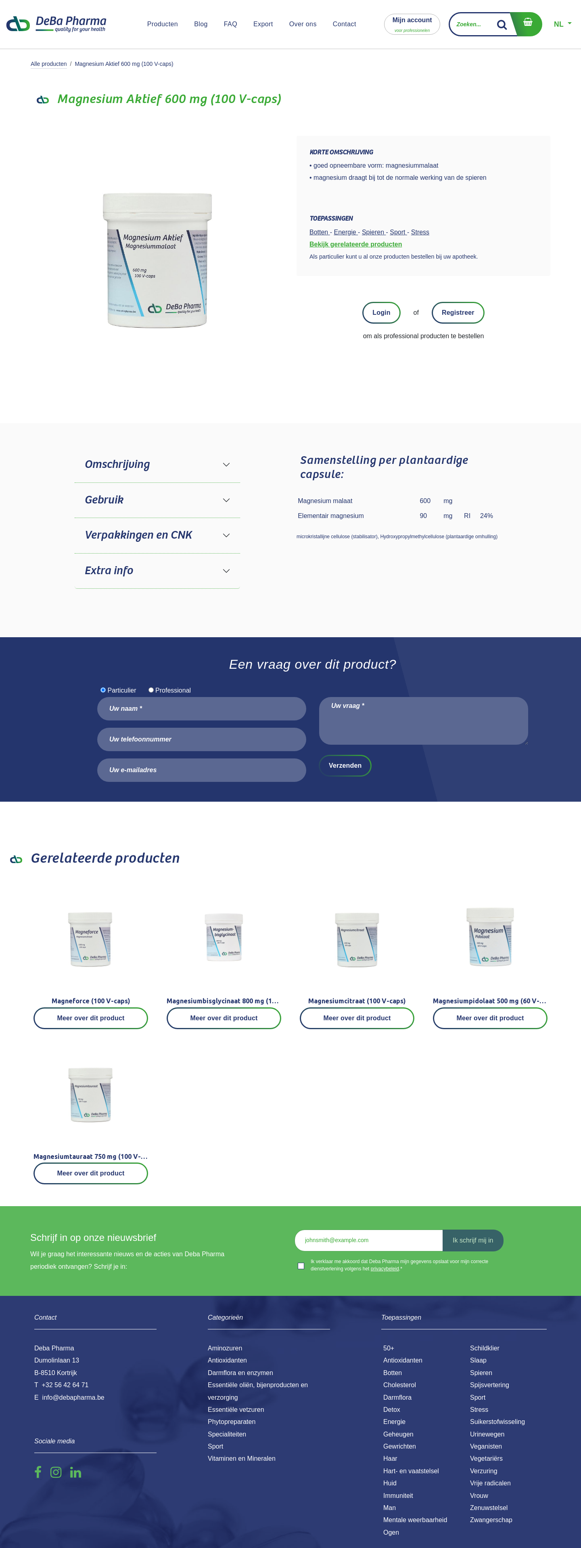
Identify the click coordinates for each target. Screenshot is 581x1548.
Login (381, 312)
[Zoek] (502, 24)
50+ (388, 1348)
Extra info (108, 570)
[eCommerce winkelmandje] (525, 24)
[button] (412, 24)
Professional (173, 690)
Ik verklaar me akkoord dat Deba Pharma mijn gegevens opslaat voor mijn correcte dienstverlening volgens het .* (399, 1265)
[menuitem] (163, 24)
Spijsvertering (489, 1385)
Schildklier (484, 1348)
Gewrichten (399, 1446)
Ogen (391, 1532)
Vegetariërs (486, 1458)
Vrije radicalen (490, 1483)
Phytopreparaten (231, 1421)
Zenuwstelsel (489, 1507)
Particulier (121, 690)
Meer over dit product (91, 1018)
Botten (392, 1372)
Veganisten (486, 1446)
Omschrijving (116, 464)
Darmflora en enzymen (240, 1372)
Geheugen (398, 1434)
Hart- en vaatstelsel (411, 1471)
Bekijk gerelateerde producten (355, 244)
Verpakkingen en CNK (138, 535)
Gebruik (103, 500)
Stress (479, 1409)
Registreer (458, 312)
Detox (391, 1409)
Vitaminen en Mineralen (242, 1458)
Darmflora (397, 1397)
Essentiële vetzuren (236, 1409)
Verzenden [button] (345, 765)
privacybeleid (385, 1269)
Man (389, 1507)
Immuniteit (398, 1495)
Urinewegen (487, 1434)
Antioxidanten (402, 1360)
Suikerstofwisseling (497, 1421)
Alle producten (49, 64)
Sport (477, 1397)
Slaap (478, 1360)
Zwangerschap (491, 1519)
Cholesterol (399, 1385)
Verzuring (483, 1471)
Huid (390, 1483)
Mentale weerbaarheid (415, 1519)
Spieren (481, 1372)
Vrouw (479, 1495)
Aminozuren (225, 1348)
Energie (394, 1421)
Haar (390, 1458)
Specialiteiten (227, 1434)
